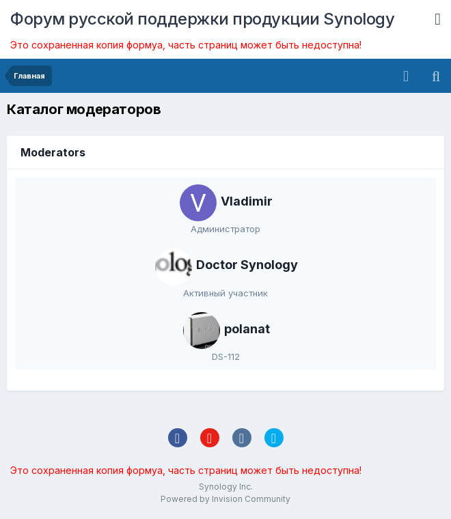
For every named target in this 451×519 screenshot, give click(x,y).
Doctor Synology (247, 264)
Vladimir (247, 201)
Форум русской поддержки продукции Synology (202, 19)
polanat (247, 329)
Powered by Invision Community (225, 499)
